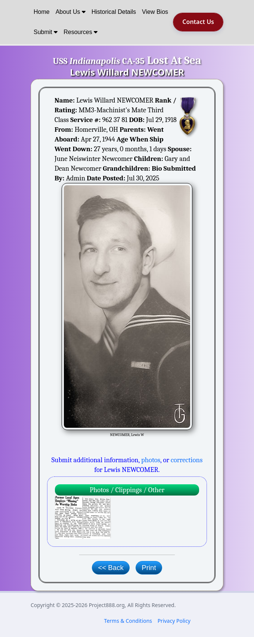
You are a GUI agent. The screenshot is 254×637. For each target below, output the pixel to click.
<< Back (110, 568)
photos (150, 460)
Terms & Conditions (128, 620)
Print (149, 568)
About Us (71, 12)
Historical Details (114, 12)
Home (42, 12)
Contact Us (198, 22)
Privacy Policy (174, 620)
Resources (80, 32)
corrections (186, 460)
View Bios (155, 12)
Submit (46, 32)
